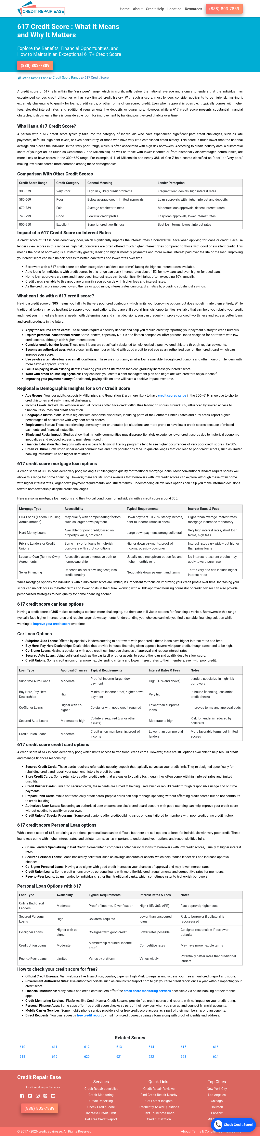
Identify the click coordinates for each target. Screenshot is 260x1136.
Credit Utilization (159, 1119)
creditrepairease (50, 1131)
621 (119, 1057)
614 (151, 1047)
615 (183, 1047)
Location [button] (174, 9)
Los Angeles (217, 1095)
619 (54, 1057)
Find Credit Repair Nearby (159, 1095)
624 (215, 1057)
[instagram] (36, 1096)
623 (183, 1057)
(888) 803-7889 (224, 8)
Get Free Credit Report (101, 1119)
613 (119, 1047)
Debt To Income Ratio (158, 1113)
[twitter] (28, 1096)
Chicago (217, 1101)
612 (87, 1047)
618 (22, 1057)
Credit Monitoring (101, 1095)
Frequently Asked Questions (159, 1107)
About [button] (138, 9)
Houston (217, 1107)
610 (22, 1047)
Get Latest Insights (159, 1101)
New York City (217, 1089)
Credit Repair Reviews (158, 1089)
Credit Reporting (101, 1101)
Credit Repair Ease (32, 78)
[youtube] (51, 1096)
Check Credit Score (101, 1107)
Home (125, 9)
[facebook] (20, 1096)
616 (215, 1047)
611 (54, 1047)
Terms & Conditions (206, 1131)
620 (87, 1057)
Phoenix (217, 1113)
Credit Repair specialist (101, 1089)
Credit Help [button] (155, 9)
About (185, 1131)
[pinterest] (43, 1096)
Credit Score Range (66, 77)
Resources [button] (193, 9)
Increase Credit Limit (101, 1113)
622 (151, 1057)
